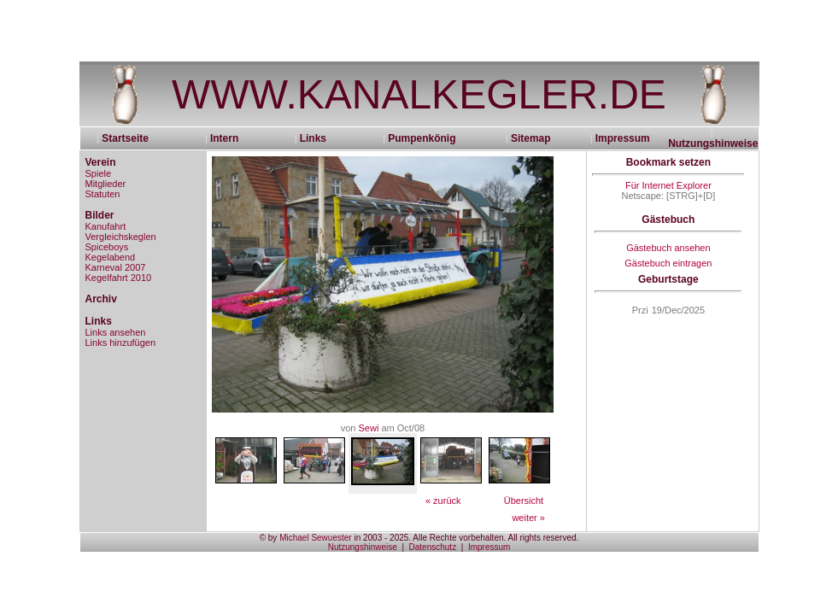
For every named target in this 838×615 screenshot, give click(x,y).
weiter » (528, 517)
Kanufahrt (105, 226)
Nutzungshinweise (713, 143)
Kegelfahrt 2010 (118, 277)
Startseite (131, 138)
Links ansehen (115, 332)
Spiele (98, 173)
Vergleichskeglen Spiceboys (120, 241)
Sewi (369, 428)
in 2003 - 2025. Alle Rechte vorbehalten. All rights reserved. (465, 537)
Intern (224, 138)
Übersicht (523, 500)
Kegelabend (110, 257)
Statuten (102, 194)
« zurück (443, 500)
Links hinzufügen (120, 342)
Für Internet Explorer (668, 185)
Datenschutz (433, 547)
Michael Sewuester (315, 537)
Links (313, 138)
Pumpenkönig (421, 138)
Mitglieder (105, 184)
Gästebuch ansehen (668, 248)
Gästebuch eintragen (668, 263)
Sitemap (531, 138)
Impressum (622, 138)
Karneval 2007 (115, 267)
